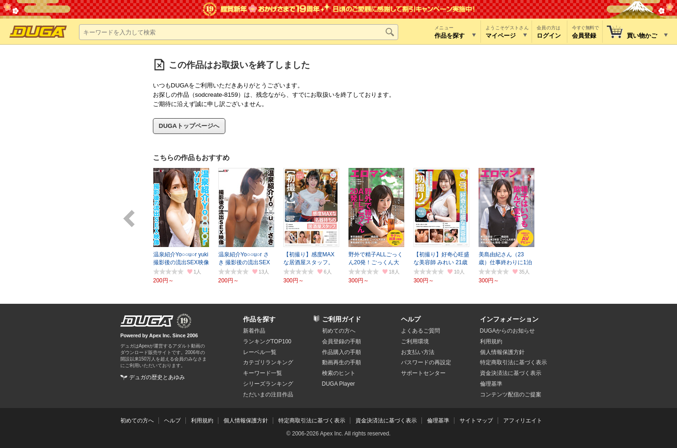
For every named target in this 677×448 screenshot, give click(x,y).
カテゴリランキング (268, 362)
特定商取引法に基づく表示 (311, 420)
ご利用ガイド (341, 319)
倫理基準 (491, 384)
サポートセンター (423, 373)
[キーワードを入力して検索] (238, 32)
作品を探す (259, 319)
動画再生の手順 (341, 362)
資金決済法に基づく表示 (386, 420)
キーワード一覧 (262, 373)
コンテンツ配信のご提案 (510, 394)
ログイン (549, 35)
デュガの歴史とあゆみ (157, 377)
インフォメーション (509, 319)
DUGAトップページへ (189, 125)
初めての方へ (338, 331)
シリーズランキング (268, 384)
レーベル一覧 (259, 352)
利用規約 (491, 341)
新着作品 (254, 331)
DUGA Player (338, 384)
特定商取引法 (513, 362)
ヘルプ (411, 319)
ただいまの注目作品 (268, 394)
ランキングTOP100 (267, 341)
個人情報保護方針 (502, 352)
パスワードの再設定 (426, 362)
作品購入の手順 (341, 352)
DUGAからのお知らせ (507, 331)
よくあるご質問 (420, 331)
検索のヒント (338, 373)
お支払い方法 (417, 352)
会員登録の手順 (341, 341)
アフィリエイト (522, 420)
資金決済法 (510, 373)
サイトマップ (476, 420)
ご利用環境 (415, 341)
